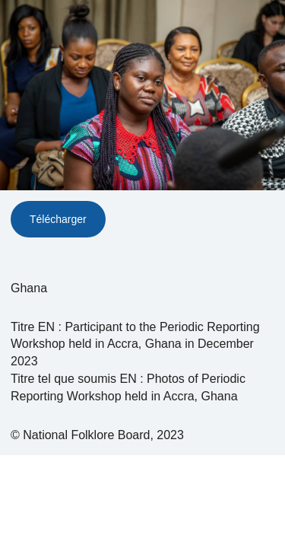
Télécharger (58, 219)
